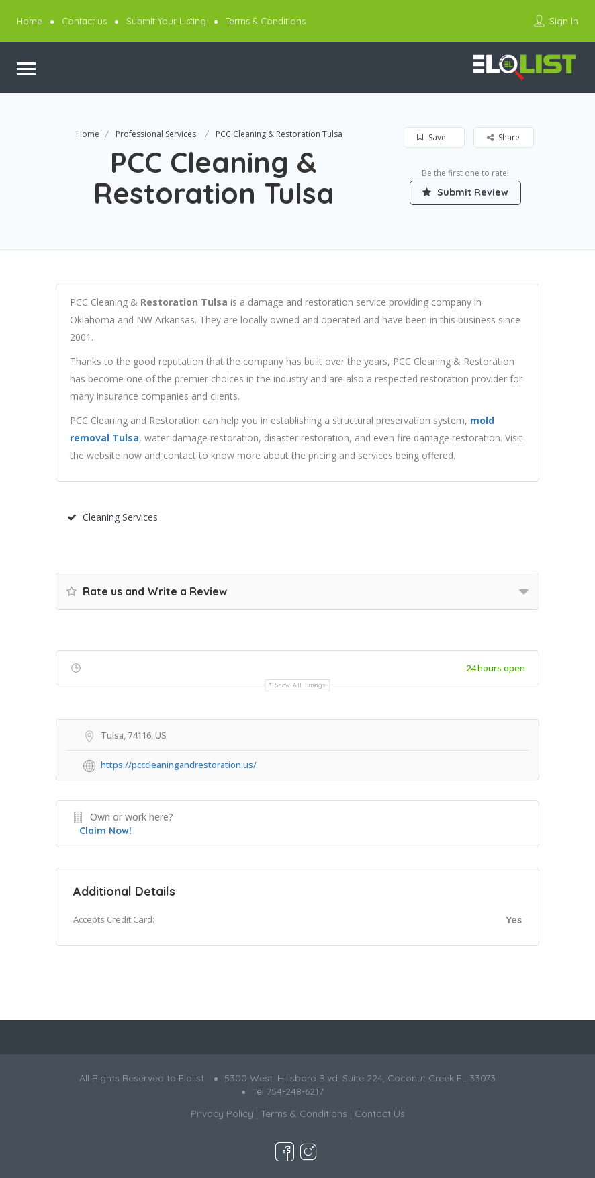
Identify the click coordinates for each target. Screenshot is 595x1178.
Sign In (563, 21)
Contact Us (380, 1113)
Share (503, 137)
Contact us (84, 20)
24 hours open (495, 668)
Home (29, 20)
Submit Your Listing (166, 20)
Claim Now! (105, 831)
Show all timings (300, 685)
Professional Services (156, 134)
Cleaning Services (112, 517)
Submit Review (465, 192)
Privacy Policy (222, 1113)
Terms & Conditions (266, 20)
